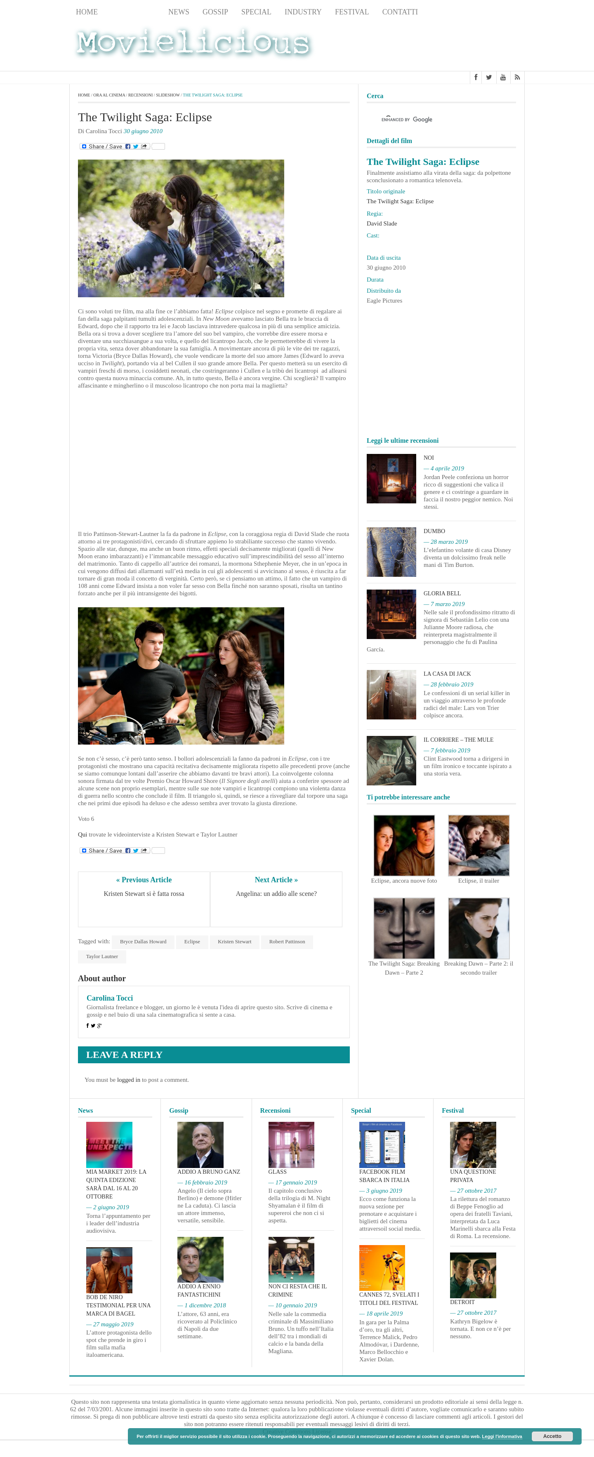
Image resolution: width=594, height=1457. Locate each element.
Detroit (462, 1303)
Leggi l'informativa (502, 1436)
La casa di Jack (447, 674)
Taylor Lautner (102, 956)
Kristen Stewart (235, 941)
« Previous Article (144, 880)
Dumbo (434, 531)
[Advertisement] (459, 45)
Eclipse (192, 941)
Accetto (552, 1436)
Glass (278, 1172)
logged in (128, 1079)
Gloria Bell (442, 593)
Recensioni (133, 12)
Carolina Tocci (110, 998)
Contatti (400, 12)
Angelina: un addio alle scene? (276, 893)
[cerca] (434, 120)
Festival (352, 12)
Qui (82, 834)
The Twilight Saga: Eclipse (400, 201)
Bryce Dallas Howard (143, 941)
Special (256, 12)
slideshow (168, 95)
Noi (429, 458)
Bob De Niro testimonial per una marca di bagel (118, 1305)
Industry (303, 12)
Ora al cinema (109, 95)
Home (87, 12)
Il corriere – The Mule (459, 740)
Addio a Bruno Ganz (208, 1172)
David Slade (382, 223)
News (178, 12)
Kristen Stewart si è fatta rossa (144, 893)
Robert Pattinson (288, 941)
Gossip (215, 12)
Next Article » (276, 880)
